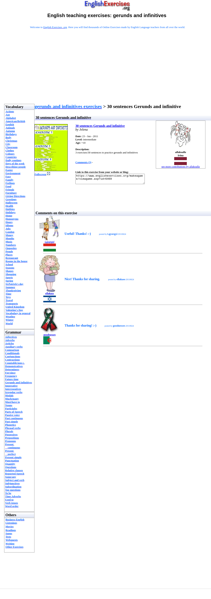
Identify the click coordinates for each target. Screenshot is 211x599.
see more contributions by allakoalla (180, 166)
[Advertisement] (107, 71)
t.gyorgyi (49, 243)
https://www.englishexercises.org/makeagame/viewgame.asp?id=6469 (114, 180)
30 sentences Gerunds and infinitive (100, 126)
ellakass (49, 295)
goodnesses (50, 336)
